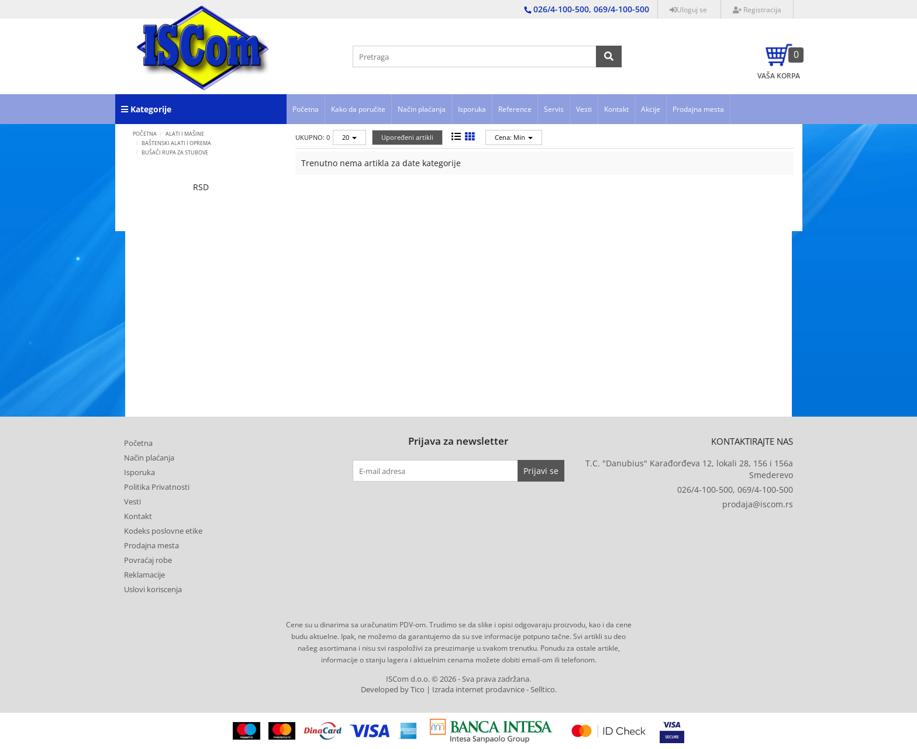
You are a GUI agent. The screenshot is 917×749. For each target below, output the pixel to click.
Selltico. (543, 690)
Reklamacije (144, 574)
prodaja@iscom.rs (757, 504)
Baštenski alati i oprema (176, 143)
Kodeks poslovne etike (163, 530)
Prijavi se (541, 470)
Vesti (584, 109)
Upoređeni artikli (407, 137)
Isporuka (472, 109)
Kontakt (616, 109)
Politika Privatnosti (156, 487)
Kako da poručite (358, 109)
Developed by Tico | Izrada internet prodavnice (443, 690)
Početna (305, 109)
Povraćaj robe (148, 560)
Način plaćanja (422, 109)
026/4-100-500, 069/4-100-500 (735, 489)
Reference (515, 109)
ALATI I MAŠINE (185, 134)
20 (349, 137)
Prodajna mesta (698, 109)
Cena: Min (514, 137)
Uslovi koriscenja (153, 589)
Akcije (650, 109)
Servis (554, 109)
